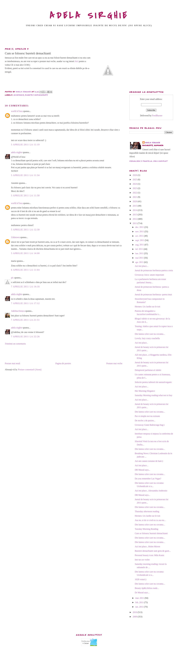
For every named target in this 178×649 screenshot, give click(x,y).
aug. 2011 (140, 244)
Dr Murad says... (142, 592)
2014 (135, 210)
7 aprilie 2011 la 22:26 (25, 336)
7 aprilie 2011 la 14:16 (25, 286)
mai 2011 (139, 258)
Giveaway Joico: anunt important (149, 275)
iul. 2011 (139, 249)
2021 (135, 197)
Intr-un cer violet (142, 559)
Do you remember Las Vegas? (148, 478)
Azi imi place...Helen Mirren (147, 546)
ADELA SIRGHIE (89, 15)
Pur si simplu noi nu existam (147, 416)
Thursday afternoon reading (147, 511)
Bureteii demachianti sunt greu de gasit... (153, 551)
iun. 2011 (139, 253)
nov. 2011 (139, 231)
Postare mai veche (114, 363)
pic (12, 277)
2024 (135, 184)
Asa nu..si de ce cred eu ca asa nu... (150, 520)
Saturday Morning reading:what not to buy (153, 395)
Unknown (15, 237)
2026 (135, 175)
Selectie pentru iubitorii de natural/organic (153, 382)
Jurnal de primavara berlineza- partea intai (153, 294)
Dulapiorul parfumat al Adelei (148, 370)
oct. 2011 (139, 236)
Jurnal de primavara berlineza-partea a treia (154, 270)
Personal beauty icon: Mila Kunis (149, 555)
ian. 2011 (139, 607)
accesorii (19, 95)
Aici (76, 61)
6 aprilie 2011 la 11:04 (25, 270)
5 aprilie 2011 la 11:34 (25, 175)
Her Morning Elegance (145, 391)
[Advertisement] (89, 38)
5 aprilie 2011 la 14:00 (25, 253)
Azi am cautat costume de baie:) (149, 461)
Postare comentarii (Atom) (30, 369)
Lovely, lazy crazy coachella (147, 338)
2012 (135, 219)
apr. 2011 (139, 262)
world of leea (17, 111)
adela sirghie (16, 152)
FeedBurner (157, 115)
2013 (135, 214)
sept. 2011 (140, 240)
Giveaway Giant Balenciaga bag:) (149, 425)
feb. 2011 (139, 602)
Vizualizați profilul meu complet (148, 161)
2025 (135, 179)
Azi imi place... (141, 266)
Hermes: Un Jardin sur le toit (147, 306)
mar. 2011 (140, 598)
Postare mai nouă (12, 363)
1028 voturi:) (140, 579)
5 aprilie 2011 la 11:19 (25, 144)
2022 (135, 192)
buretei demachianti (36, 95)
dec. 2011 (139, 227)
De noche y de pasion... (145, 420)
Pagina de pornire (63, 363)
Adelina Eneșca (18, 311)
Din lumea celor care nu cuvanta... (150, 334)
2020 (135, 201)
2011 (135, 223)
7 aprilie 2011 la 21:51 (25, 320)
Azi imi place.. (141, 343)
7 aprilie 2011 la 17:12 (25, 303)
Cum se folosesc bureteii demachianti (151, 533)
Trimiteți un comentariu (15, 344)
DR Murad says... (142, 470)
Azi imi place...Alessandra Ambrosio (151, 490)
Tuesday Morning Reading (146, 529)
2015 (135, 206)
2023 (135, 188)
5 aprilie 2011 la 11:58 (25, 195)
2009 (135, 616)
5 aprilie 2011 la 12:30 (25, 229)
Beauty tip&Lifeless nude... (147, 588)
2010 (135, 612)
